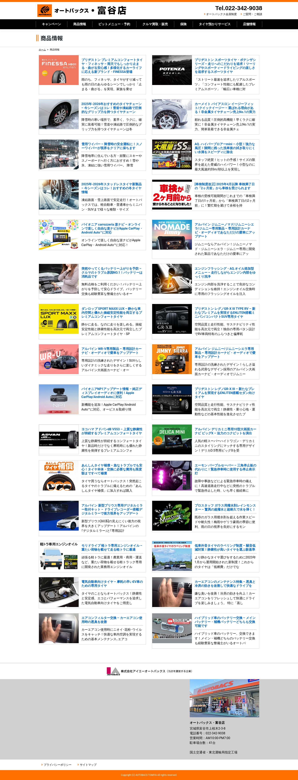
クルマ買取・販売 (155, 24)
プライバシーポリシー (58, 764)
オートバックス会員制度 (221, 14)
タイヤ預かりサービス (215, 24)
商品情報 (79, 24)
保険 (183, 24)
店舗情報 (249, 24)
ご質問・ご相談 (252, 14)
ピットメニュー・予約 (114, 24)
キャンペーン (51, 24)
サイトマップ (88, 764)
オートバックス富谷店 (82, 10)
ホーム (42, 49)
